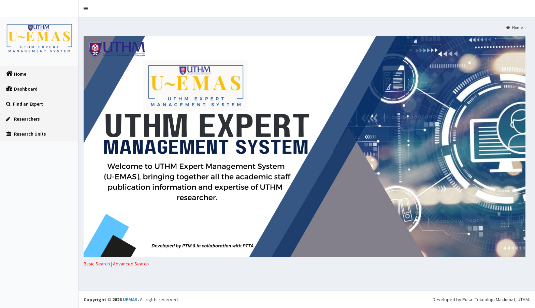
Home (514, 27)
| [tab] (98, 264)
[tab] (131, 264)
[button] (85, 8)
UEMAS (130, 299)
